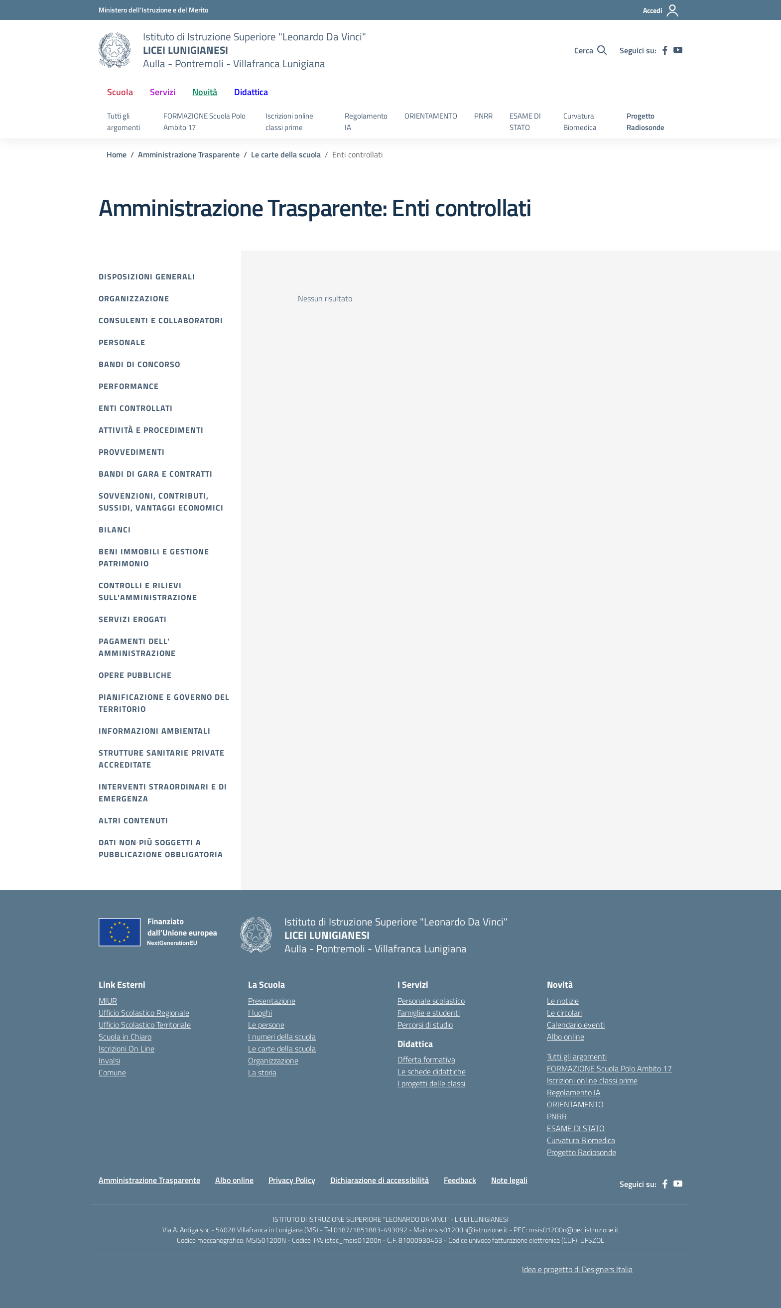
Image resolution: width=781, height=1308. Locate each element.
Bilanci (115, 529)
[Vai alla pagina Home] (117, 154)
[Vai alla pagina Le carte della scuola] (286, 154)
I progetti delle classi (431, 1083)
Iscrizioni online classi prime (289, 121)
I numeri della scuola (282, 1037)
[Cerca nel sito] (590, 50)
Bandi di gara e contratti (156, 474)
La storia (262, 1072)
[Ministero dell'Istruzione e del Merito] (153, 9)
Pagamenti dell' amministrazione (137, 647)
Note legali (509, 1180)
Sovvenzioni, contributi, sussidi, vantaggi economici (161, 502)
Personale (122, 342)
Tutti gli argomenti (123, 121)
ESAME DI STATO (525, 121)
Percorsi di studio (425, 1025)
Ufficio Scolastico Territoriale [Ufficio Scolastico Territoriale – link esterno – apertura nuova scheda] (145, 1025)
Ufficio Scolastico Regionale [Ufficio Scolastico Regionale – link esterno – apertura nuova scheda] (144, 1013)
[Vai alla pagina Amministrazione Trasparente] (189, 154)
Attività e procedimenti (151, 430)
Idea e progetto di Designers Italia (577, 1269)
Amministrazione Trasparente (149, 1180)
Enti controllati (136, 408)
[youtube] (677, 50)
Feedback (460, 1180)
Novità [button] (204, 92)
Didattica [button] (251, 92)
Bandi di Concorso (139, 364)
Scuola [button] (120, 92)
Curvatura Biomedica (580, 121)
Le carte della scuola (282, 1048)
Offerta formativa (426, 1059)
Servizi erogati (133, 619)
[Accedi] (661, 10)
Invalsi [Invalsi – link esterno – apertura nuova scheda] (109, 1060)
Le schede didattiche (431, 1071)
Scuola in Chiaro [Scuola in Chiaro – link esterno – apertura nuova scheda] (125, 1037)
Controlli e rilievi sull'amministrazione (148, 591)
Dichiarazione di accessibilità (379, 1180)
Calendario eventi (576, 1025)
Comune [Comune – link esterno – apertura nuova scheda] (112, 1072)
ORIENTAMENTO (430, 116)
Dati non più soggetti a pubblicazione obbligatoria (161, 848)
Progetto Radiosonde (645, 121)
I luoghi (260, 1013)
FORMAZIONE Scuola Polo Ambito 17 (204, 121)
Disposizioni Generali (147, 276)
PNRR (483, 116)
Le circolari (564, 1013)
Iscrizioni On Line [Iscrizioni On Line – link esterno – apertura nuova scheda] (126, 1048)
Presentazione (271, 1001)
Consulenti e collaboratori (161, 320)
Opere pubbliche (135, 675)
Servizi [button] (162, 92)
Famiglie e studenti (428, 1013)
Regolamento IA (366, 121)
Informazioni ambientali (155, 731)
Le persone (266, 1025)
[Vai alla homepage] (114, 50)
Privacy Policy (291, 1180)
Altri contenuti (133, 820)
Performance (129, 386)
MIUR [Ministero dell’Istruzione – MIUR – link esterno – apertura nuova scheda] (108, 1001)
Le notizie (563, 1001)
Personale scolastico (431, 1001)
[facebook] (664, 50)
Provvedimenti (132, 452)
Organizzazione (134, 298)
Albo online (565, 1037)
